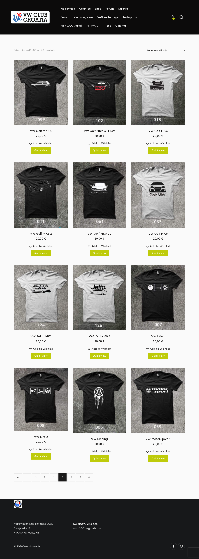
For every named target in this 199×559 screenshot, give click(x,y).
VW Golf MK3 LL (99, 233)
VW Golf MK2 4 (41, 131)
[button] (41, 143)
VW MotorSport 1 (158, 439)
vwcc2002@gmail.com (87, 528)
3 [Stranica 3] (44, 477)
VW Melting (99, 439)
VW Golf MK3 (158, 131)
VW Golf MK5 (158, 233)
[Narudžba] (166, 50)
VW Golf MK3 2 (41, 233)
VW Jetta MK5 (99, 336)
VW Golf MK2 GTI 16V (99, 131)
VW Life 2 (41, 437)
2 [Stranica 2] (36, 477)
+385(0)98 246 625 (85, 524)
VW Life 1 (158, 336)
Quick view (41, 150)
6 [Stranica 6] (71, 477)
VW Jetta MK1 (40, 336)
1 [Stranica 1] (27, 477)
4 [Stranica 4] (53, 477)
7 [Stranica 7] (80, 477)
